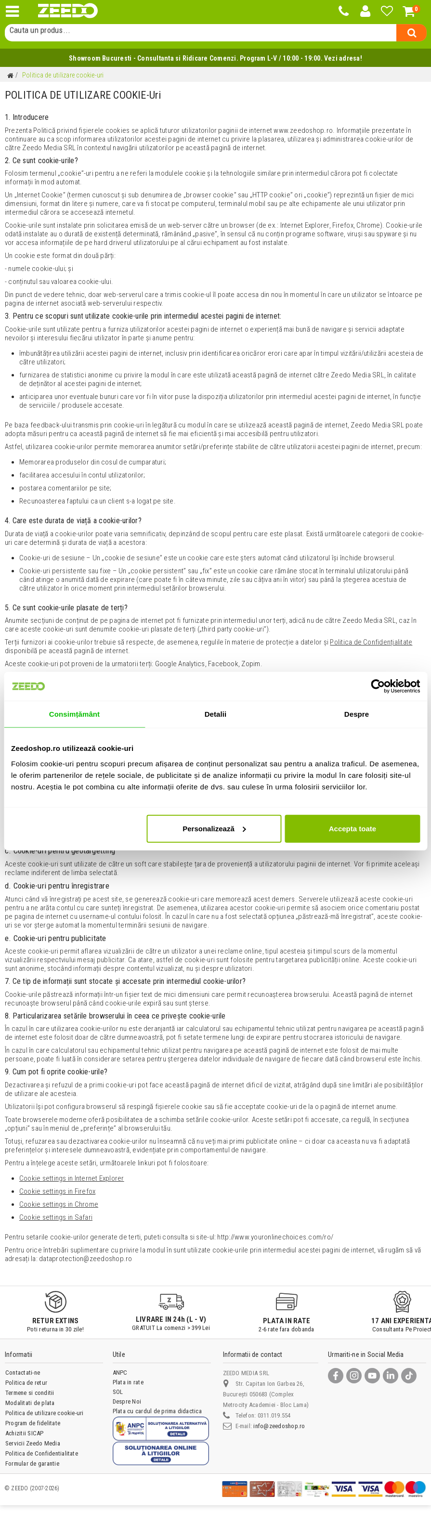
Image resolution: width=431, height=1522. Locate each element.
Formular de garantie (32, 1463)
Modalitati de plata (30, 1402)
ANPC (120, 1372)
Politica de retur (26, 1382)
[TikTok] (409, 1375)
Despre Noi (127, 1401)
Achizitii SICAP (24, 1433)
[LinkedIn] (390, 1375)
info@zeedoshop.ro (279, 1426)
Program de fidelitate (32, 1423)
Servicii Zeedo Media (32, 1443)
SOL (118, 1391)
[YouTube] (372, 1375)
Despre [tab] (356, 714)
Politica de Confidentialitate (41, 1453)
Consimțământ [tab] (74, 714)
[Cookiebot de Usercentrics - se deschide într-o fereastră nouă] (378, 686)
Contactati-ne (22, 1372)
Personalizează (214, 828)
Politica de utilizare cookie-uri (44, 1413)
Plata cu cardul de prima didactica (157, 1411)
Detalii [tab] (216, 714)
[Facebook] (335, 1375)
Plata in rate (128, 1382)
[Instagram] (354, 1375)
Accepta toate (352, 828)
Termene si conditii (29, 1392)
